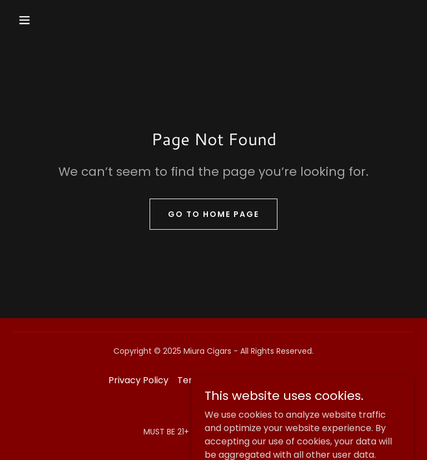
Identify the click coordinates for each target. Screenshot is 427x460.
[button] (24, 20)
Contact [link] (300, 380)
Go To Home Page (213, 214)
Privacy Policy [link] (138, 380)
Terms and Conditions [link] (225, 380)
